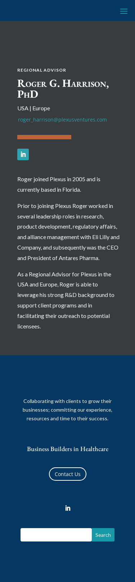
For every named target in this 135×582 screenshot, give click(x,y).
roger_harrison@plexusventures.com (62, 119)
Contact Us (68, 474)
